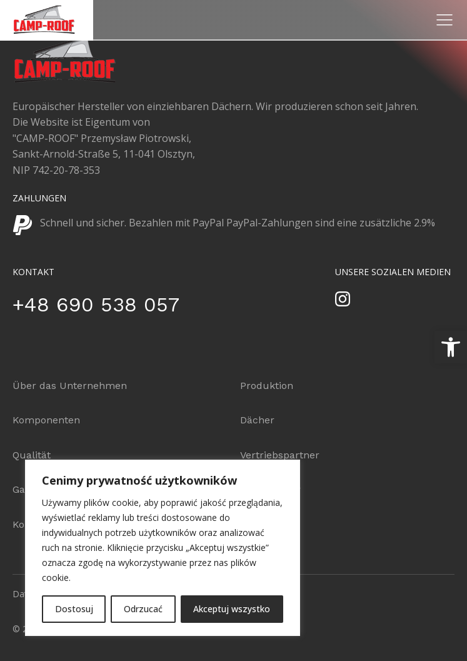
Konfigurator (270, 489)
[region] (162, 548)
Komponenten (46, 420)
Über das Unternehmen (70, 385)
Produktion (266, 385)
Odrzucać (143, 609)
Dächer (257, 420)
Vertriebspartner (279, 455)
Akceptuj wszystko (231, 609)
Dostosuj (74, 609)
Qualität (32, 455)
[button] (450, 347)
